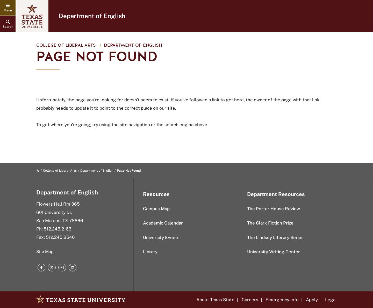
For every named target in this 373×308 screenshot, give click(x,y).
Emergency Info (282, 299)
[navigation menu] (8, 8)
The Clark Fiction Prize (270, 223)
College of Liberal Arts (66, 45)
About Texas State (215, 299)
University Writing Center (273, 251)
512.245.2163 (57, 229)
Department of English (92, 15)
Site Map (45, 251)
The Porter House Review (273, 208)
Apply (312, 299)
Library (150, 251)
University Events (161, 237)
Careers (250, 299)
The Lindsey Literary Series (275, 237)
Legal (331, 299)
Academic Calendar (163, 223)
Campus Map (156, 208)
